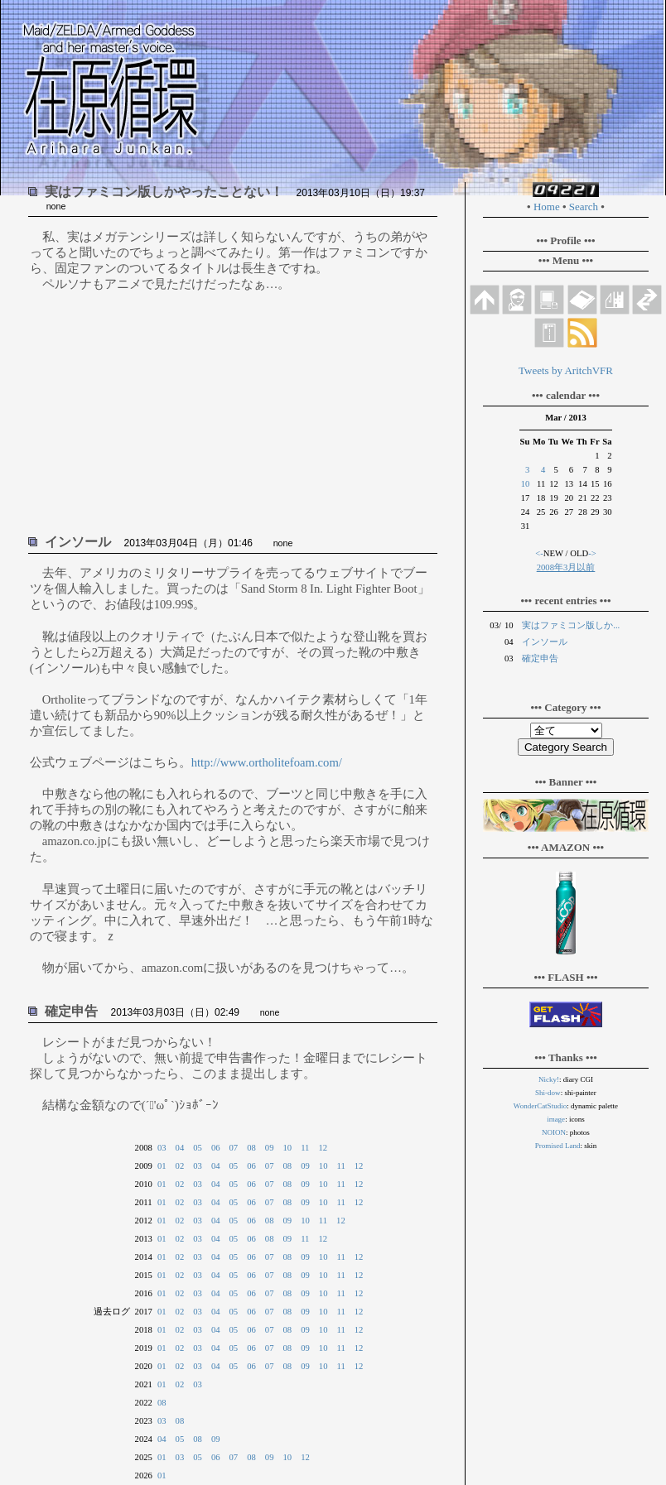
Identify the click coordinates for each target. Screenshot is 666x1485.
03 (161, 1147)
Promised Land (558, 1145)
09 (269, 1147)
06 (215, 1147)
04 (180, 1147)
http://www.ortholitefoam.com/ (266, 762)
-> (592, 553)
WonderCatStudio (540, 1106)
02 (180, 1165)
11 (305, 1147)
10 (287, 1147)
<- (539, 553)
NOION (554, 1132)
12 (322, 1147)
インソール (544, 641)
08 (251, 1147)
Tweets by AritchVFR (566, 370)
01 (161, 1165)
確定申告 (540, 658)
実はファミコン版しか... (571, 625)
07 (234, 1147)
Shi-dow (548, 1093)
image (556, 1119)
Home (546, 206)
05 (197, 1147)
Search (583, 206)
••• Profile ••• (565, 240)
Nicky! (548, 1079)
